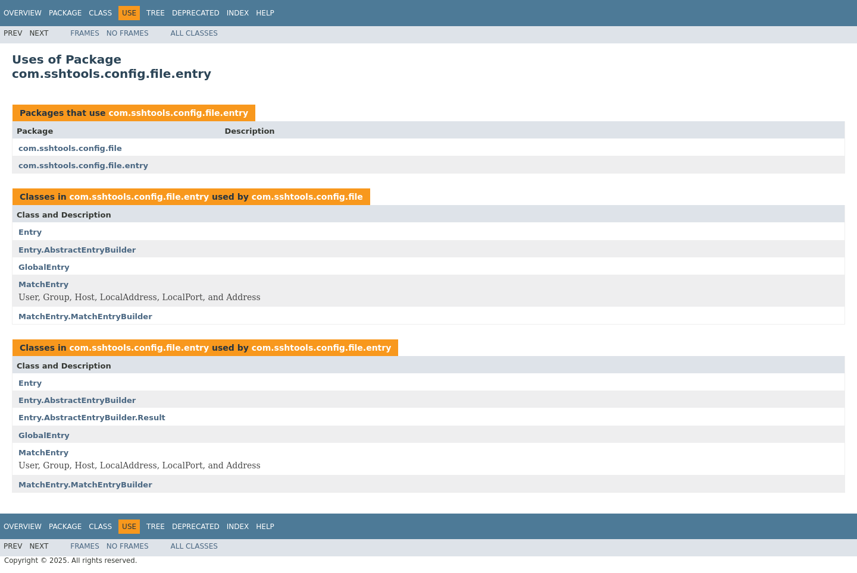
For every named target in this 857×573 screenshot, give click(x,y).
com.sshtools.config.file (70, 148)
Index (238, 13)
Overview (23, 13)
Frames (84, 33)
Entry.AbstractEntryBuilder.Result (91, 417)
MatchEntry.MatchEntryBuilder (85, 316)
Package (65, 13)
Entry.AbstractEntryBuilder (77, 249)
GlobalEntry (44, 267)
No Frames (128, 33)
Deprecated (196, 13)
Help (265, 13)
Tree (155, 13)
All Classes (194, 33)
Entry (30, 232)
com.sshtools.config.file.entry (178, 113)
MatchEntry (43, 284)
